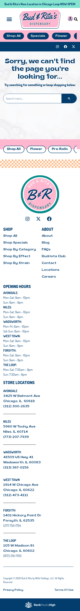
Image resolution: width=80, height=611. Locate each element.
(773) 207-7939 (16, 437)
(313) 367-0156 (16, 467)
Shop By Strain (16, 263)
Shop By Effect (16, 256)
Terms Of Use (64, 590)
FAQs (46, 249)
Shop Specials (15, 242)
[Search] (69, 98)
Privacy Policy (13, 590)
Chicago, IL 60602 (18, 551)
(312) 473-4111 (15, 495)
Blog (46, 242)
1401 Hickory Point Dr (22, 515)
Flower (36, 149)
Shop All (14, 149)
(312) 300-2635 (16, 406)
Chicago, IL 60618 (19, 401)
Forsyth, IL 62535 (18, 520)
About (47, 236)
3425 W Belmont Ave (22, 396)
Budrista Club (54, 256)
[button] (76, 19)
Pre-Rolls (60, 149)
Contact (49, 263)
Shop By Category (19, 249)
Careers (49, 276)
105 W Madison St (18, 545)
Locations (50, 270)
